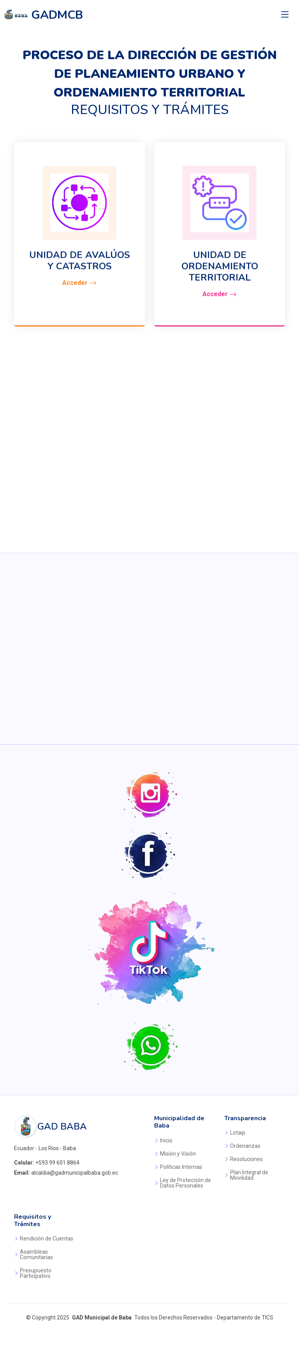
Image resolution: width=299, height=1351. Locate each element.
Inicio (166, 1140)
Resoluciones (246, 1159)
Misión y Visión (178, 1153)
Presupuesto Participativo (35, 1273)
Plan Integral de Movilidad (249, 1175)
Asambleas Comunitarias (36, 1254)
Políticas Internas (181, 1167)
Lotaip (237, 1132)
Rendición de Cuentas (46, 1238)
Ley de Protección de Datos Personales (185, 1182)
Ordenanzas (245, 1146)
